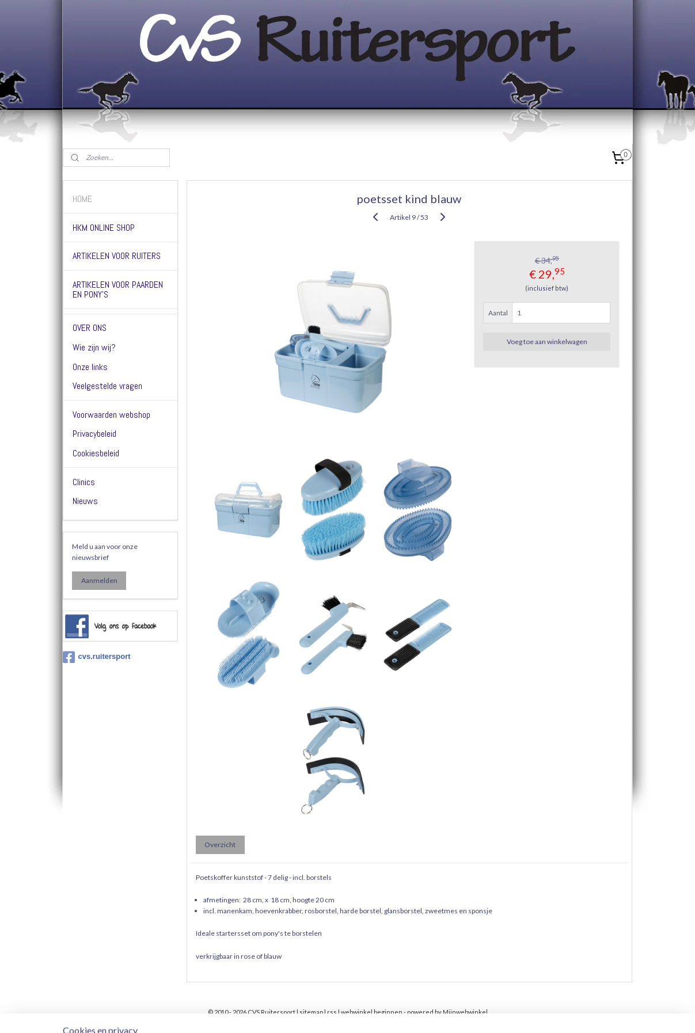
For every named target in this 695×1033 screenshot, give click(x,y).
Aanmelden (99, 580)
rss (332, 1012)
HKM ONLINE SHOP (104, 228)
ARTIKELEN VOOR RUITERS (117, 256)
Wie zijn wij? (94, 347)
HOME (82, 199)
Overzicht (220, 844)
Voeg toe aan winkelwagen (547, 341)
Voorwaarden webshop (111, 415)
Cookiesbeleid (96, 453)
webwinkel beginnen (371, 1012)
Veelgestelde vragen (107, 386)
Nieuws (85, 501)
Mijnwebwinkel (465, 1012)
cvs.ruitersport (97, 657)
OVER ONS (90, 328)
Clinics (84, 482)
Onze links (90, 367)
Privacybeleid (94, 434)
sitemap (311, 1012)
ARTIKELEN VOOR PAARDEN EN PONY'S (118, 290)
